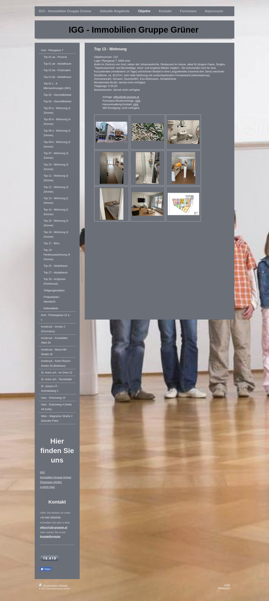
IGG (42, 472)
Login (227, 585)
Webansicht (224, 588)
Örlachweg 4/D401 (51, 482)
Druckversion (48, 585)
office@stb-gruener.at (126, 97)
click (137, 100)
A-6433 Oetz (47, 487)
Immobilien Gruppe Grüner (55, 477)
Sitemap (63, 585)
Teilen (46, 569)
